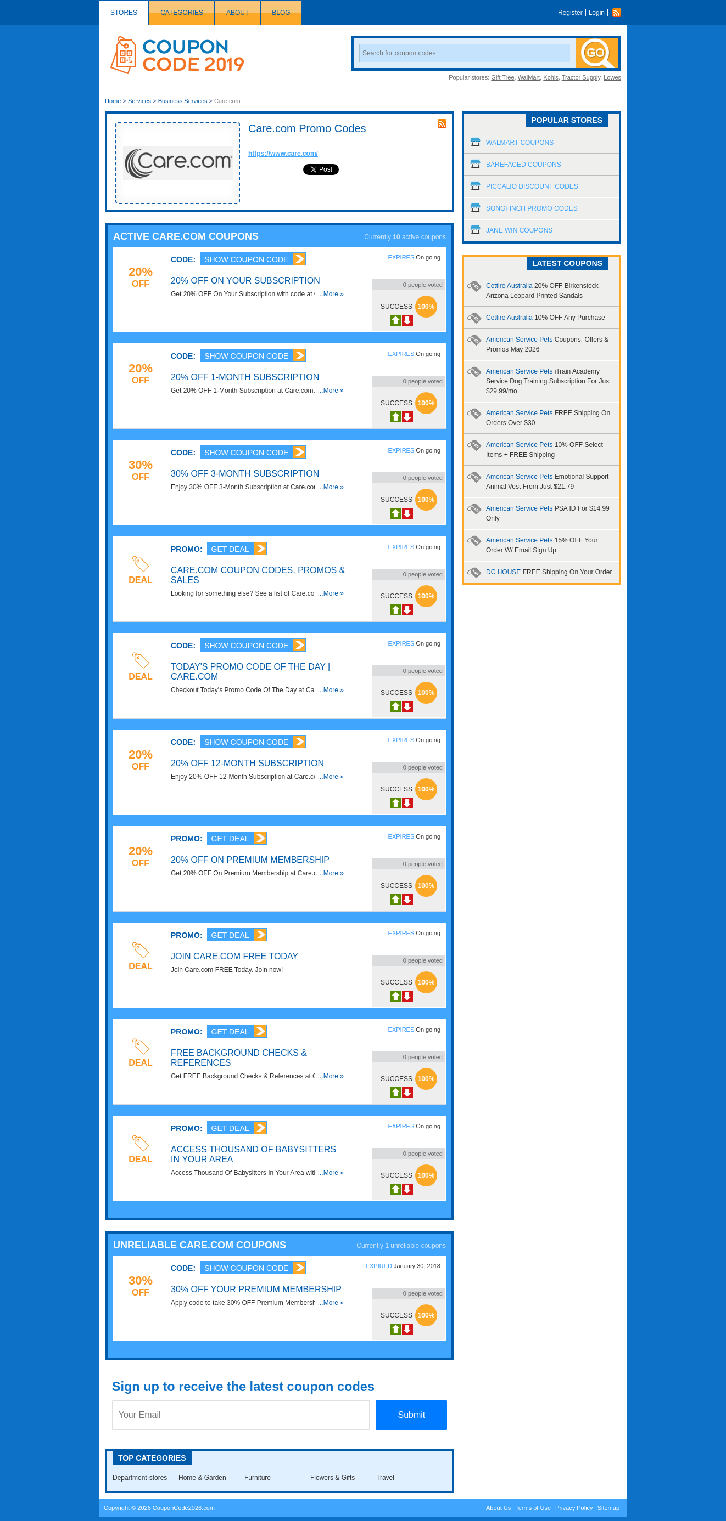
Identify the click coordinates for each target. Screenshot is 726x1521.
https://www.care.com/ (283, 153)
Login (597, 12)
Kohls (551, 77)
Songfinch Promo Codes (532, 208)
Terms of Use (533, 1508)
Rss (619, 12)
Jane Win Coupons (519, 230)
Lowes (612, 77)
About (237, 12)
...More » (331, 294)
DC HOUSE (549, 572)
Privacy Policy (574, 1508)
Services (139, 101)
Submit (411, 1415)
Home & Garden (202, 1478)
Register (570, 12)
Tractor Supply (581, 77)
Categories (181, 12)
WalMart (529, 77)
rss (442, 123)
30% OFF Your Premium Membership (256, 1289)
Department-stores (140, 1478)
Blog (281, 12)
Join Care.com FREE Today (234, 956)
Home (113, 101)
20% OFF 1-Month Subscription (245, 377)
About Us (498, 1508)
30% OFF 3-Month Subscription (245, 473)
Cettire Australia (545, 317)
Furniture (257, 1478)
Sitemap (608, 1508)
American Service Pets (548, 381)
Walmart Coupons (520, 142)
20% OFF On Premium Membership (250, 859)
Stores (123, 12)
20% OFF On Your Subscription (245, 280)
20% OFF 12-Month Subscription (247, 763)
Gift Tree (502, 77)
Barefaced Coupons (523, 164)
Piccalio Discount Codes (532, 186)
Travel (385, 1478)
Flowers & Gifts (332, 1478)
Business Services (183, 101)
